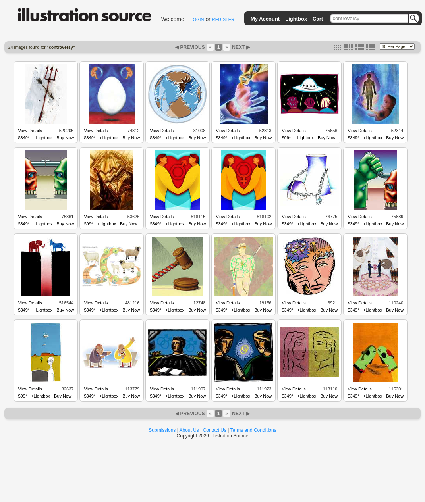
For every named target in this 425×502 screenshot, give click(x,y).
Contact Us (214, 430)
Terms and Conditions (253, 430)
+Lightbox (42, 137)
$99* (286, 137)
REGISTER (223, 19)
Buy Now (65, 137)
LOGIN (197, 19)
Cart (318, 19)
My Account (265, 19)
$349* (23, 137)
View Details (30, 130)
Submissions (162, 430)
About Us (189, 430)
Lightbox (296, 19)
